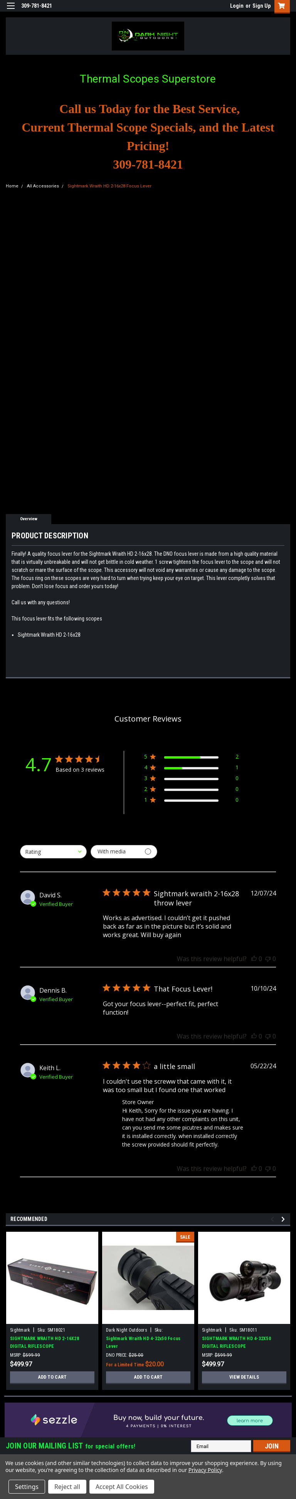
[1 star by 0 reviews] (191, 801)
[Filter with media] (124, 851)
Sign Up (261, 6)
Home (12, 186)
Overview (28, 518)
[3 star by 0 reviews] (191, 779)
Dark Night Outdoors (126, 1330)
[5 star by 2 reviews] (191, 758)
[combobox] (53, 851)
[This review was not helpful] (268, 958)
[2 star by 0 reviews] (191, 790)
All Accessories (43, 186)
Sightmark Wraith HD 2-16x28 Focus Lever (109, 186)
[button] (148, 1420)
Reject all (67, 1486)
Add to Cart (52, 1377)
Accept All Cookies (122, 1486)
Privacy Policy (205, 1470)
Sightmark (20, 1330)
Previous (273, 1219)
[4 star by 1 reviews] (191, 769)
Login (237, 6)
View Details (244, 1377)
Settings (27, 1486)
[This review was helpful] (254, 958)
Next (284, 1219)
